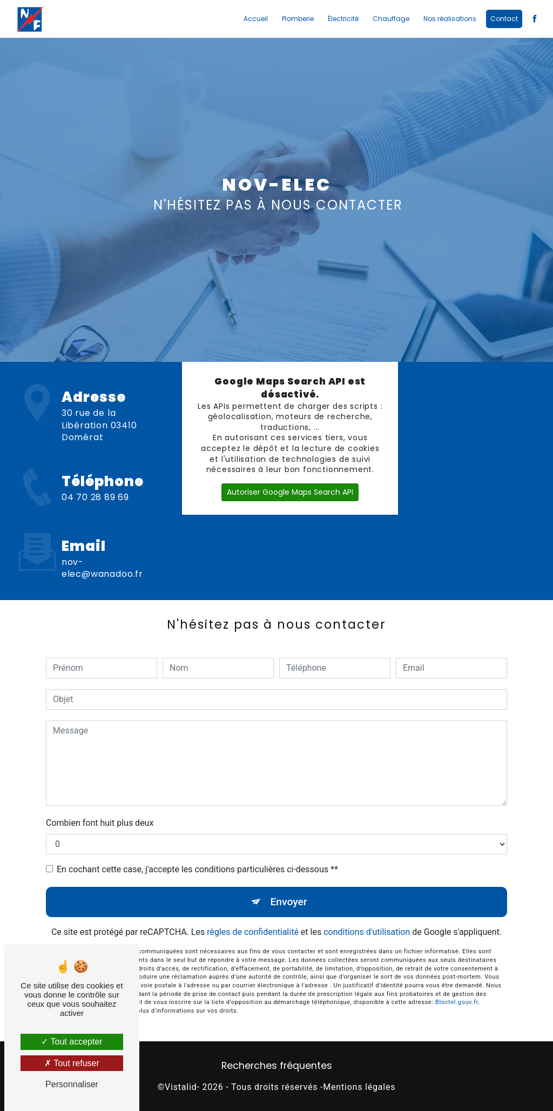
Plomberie (298, 18)
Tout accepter (71, 1041)
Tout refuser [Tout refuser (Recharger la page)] (71, 1063)
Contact (504, 18)
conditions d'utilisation (366, 932)
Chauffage (391, 18)
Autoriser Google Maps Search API (290, 492)
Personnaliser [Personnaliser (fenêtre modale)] (71, 1084)
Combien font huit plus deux (99, 823)
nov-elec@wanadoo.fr (102, 555)
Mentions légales (359, 1087)
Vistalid (181, 1087)
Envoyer (289, 901)
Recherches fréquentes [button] (276, 1065)
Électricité (343, 18)
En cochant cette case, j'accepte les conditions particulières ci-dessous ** (197, 869)
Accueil (256, 18)
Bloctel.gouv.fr (456, 989)
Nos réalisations (449, 18)
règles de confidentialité (253, 932)
